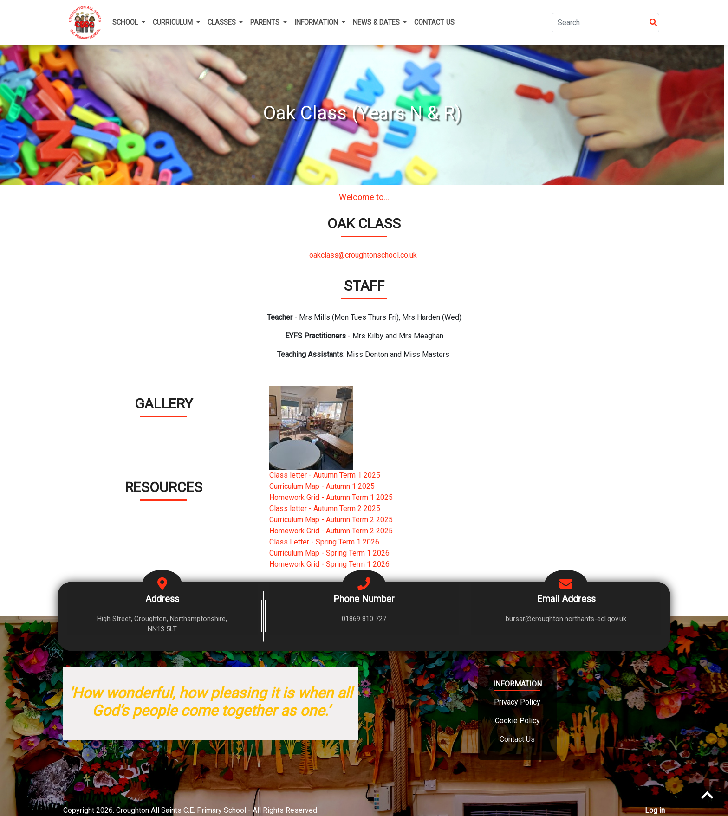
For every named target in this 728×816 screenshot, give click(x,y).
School (126, 22)
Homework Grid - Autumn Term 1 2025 (331, 497)
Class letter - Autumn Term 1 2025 (324, 475)
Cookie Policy (517, 720)
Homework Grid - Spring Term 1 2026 (329, 564)
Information (317, 22)
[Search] (600, 22)
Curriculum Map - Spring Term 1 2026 (329, 553)
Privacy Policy (517, 702)
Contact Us (434, 22)
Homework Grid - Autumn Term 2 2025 (331, 530)
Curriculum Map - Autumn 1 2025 (322, 486)
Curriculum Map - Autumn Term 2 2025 (331, 519)
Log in (655, 810)
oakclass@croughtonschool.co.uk (364, 255)
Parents (265, 22)
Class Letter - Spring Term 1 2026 (324, 542)
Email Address (566, 598)
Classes (223, 22)
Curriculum (174, 22)
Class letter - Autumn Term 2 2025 (324, 508)
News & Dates (377, 22)
